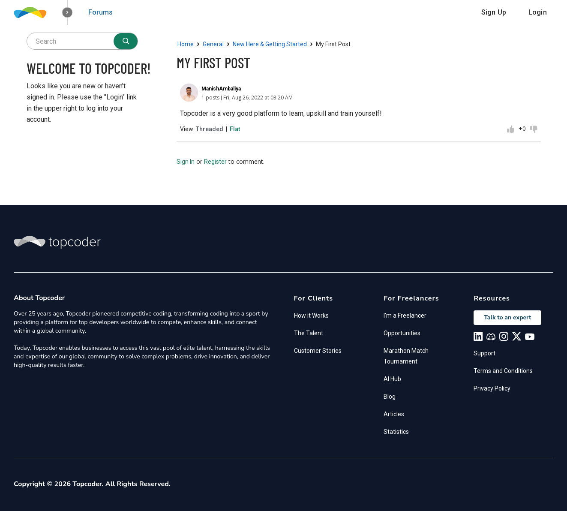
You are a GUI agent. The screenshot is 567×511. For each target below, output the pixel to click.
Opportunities (402, 333)
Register (215, 161)
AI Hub (392, 379)
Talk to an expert (507, 317)
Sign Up (493, 12)
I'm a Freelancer (405, 315)
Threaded (209, 129)
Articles (394, 414)
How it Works (311, 315)
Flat (235, 129)
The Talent (308, 333)
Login (537, 12)
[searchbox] (82, 41)
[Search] (126, 41)
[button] (67, 12)
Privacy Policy (492, 388)
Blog (390, 396)
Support (484, 353)
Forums (100, 12)
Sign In (186, 161)
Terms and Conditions (503, 370)
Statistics (396, 431)
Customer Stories (318, 350)
